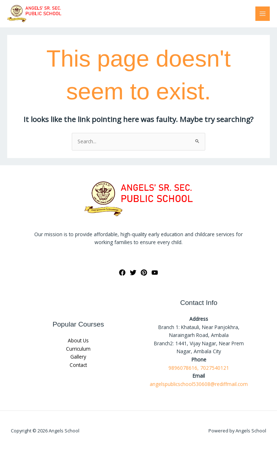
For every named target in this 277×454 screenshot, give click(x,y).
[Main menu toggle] (262, 13)
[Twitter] (133, 272)
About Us (78, 340)
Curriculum (78, 348)
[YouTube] (154, 272)
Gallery (78, 356)
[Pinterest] (144, 272)
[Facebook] (122, 272)
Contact (78, 364)
